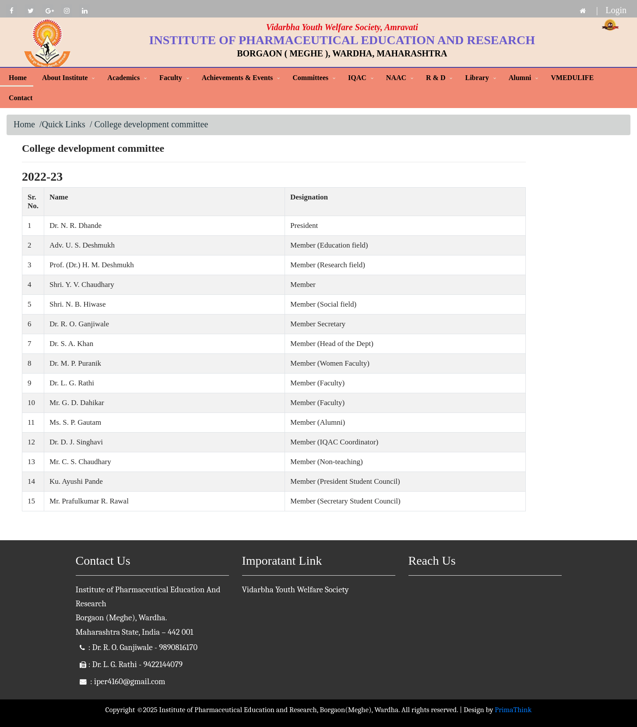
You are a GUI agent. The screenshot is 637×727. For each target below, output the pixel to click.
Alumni (520, 77)
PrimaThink (513, 710)
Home (18, 77)
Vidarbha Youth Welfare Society (295, 589)
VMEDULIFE (572, 77)
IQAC (357, 77)
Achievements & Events (237, 77)
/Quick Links (62, 124)
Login (615, 10)
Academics (123, 77)
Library (477, 77)
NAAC (396, 77)
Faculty (170, 77)
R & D (435, 77)
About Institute (65, 77)
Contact (20, 97)
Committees (310, 77)
